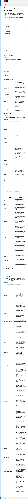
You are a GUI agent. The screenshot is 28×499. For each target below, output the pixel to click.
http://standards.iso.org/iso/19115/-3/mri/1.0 (13, 63)
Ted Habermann (12, 17)
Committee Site (9, 497)
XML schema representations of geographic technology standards (11, 3)
